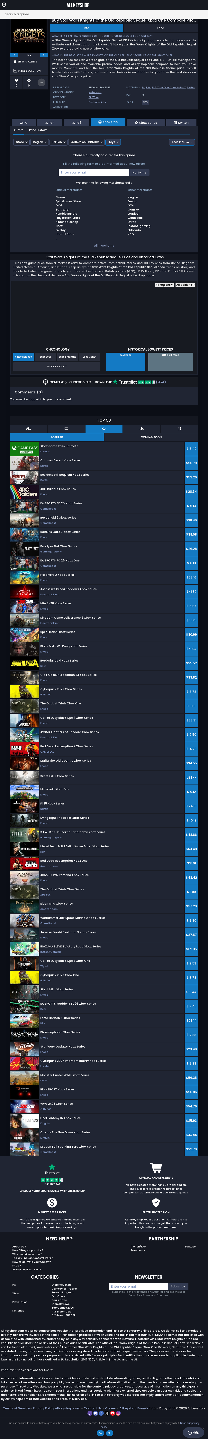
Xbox (15, 1315)
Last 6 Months (67, 378)
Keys (111, 163)
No (109, 1433)
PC (143, 87)
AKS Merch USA (61, 1333)
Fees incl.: (180, 163)
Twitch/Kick (138, 1268)
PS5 (154, 87)
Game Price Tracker (64, 1310)
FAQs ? (16, 1287)
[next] (44, 55)
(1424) (139, 403)
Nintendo (18, 1332)
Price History (38, 151)
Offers (18, 151)
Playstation (19, 1323)
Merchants (138, 1272)
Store (20, 163)
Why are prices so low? (27, 1275)
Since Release (23, 378)
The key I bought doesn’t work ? (32, 1279)
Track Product (57, 388)
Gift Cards (58, 1318)
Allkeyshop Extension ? (26, 1291)
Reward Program (62, 1314)
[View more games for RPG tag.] (145, 103)
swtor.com (95, 92)
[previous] (14, 55)
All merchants (104, 267)
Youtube (190, 1268)
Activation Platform (85, 163)
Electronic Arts (97, 102)
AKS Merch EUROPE (64, 1337)
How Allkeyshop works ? (27, 1272)
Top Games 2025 (63, 1329)
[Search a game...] (104, 14)
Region (38, 163)
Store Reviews (60, 1325)
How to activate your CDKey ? (31, 1283)
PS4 (148, 87)
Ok (100, 1433)
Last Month (89, 378)
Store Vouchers (61, 1306)
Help (193, 1432)
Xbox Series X (178, 87)
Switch (191, 87)
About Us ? (19, 1268)
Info (86, 28)
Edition (57, 163)
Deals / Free (59, 1321)
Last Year (45, 378)
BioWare (94, 97)
